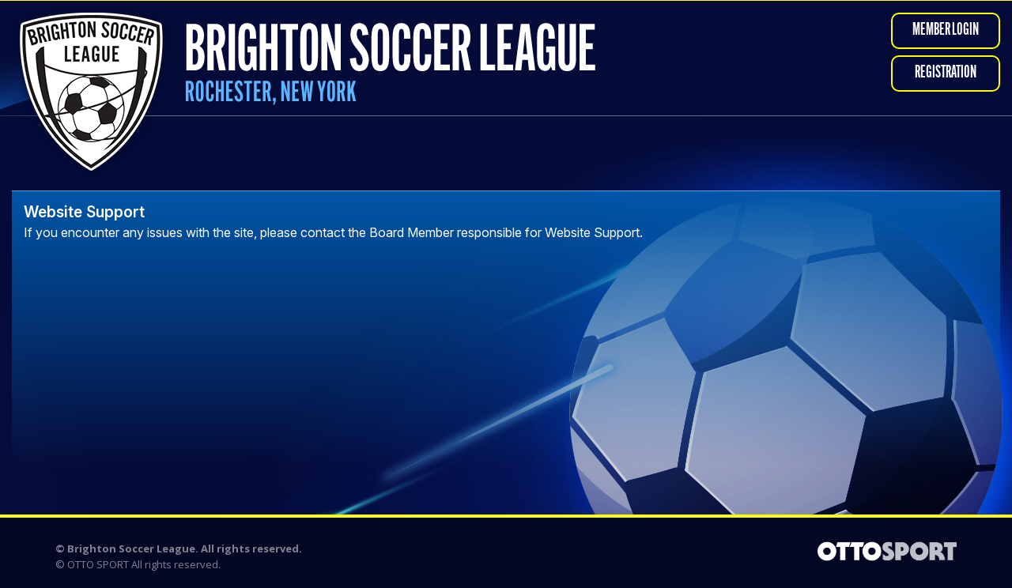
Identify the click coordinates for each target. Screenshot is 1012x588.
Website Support (84, 211)
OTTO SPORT (98, 564)
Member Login (945, 30)
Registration (945, 73)
